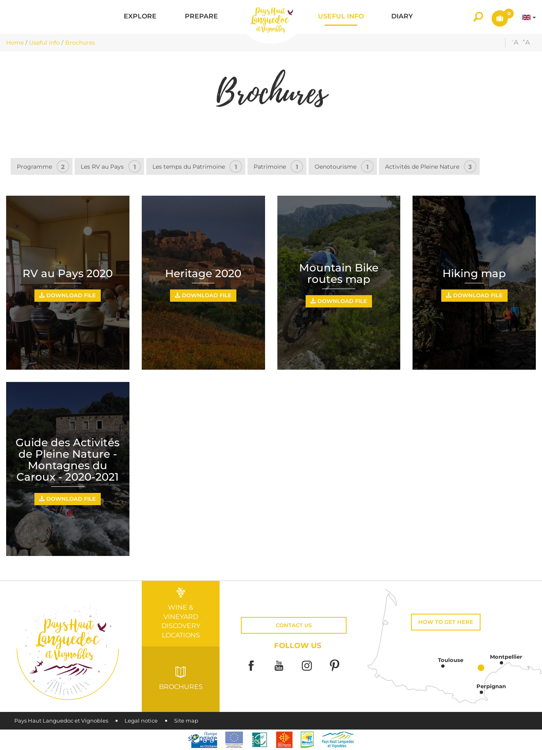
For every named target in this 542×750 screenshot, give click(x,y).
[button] (140, 17)
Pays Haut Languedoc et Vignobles (61, 721)
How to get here (445, 622)
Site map (186, 721)
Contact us (294, 625)
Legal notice (141, 721)
